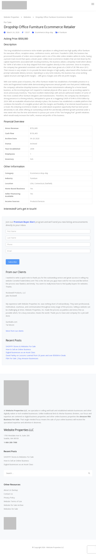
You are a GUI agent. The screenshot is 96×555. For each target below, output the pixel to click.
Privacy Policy (9, 497)
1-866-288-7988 (10, 442)
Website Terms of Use (13, 501)
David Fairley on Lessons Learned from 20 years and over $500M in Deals (36, 355)
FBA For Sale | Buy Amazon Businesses (22, 358)
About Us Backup (11, 490)
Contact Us (8, 494)
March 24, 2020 (13, 32)
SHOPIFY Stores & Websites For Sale (21, 346)
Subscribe (12, 262)
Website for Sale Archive (13, 505)
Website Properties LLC (16, 410)
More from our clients (15, 331)
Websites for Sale (11, 509)
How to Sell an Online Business (18, 349)
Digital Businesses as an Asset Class (20, 352)
